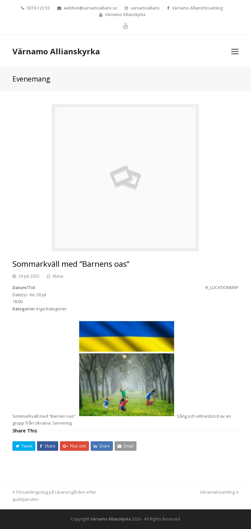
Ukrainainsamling (219, 492)
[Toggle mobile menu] (235, 51)
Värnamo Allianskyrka (56, 51)
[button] (23, 446)
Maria (58, 276)
